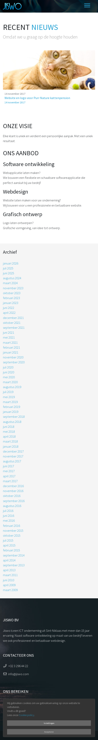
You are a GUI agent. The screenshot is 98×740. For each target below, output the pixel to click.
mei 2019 (9, 397)
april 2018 (9, 436)
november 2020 (13, 357)
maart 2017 (10, 481)
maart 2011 (10, 575)
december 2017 (13, 451)
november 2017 (13, 456)
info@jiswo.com (18, 674)
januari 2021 (10, 352)
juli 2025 (8, 268)
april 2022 (9, 312)
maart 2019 (10, 402)
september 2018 (14, 416)
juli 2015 (8, 540)
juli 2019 (8, 392)
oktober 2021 (11, 322)
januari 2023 (10, 303)
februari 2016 (11, 525)
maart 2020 (10, 382)
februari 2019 (11, 407)
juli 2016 (8, 511)
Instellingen (49, 723)
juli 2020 (8, 367)
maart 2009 (10, 590)
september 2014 (14, 555)
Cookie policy (26, 715)
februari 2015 (11, 550)
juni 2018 (8, 426)
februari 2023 (11, 298)
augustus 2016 (12, 506)
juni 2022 (8, 308)
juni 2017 (8, 466)
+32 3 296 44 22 (18, 666)
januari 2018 (10, 446)
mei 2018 (9, 431)
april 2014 (9, 560)
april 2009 (9, 585)
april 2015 (9, 545)
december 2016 (13, 486)
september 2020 (14, 362)
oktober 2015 (11, 535)
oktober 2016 (11, 496)
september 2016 (14, 501)
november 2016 (13, 491)
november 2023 (13, 288)
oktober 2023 (11, 293)
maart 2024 (10, 283)
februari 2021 (11, 347)
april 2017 (9, 476)
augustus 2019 (12, 387)
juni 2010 (8, 580)
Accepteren (49, 731)
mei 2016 (9, 520)
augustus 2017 (12, 461)
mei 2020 (9, 377)
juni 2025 (8, 273)
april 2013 (9, 570)
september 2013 (14, 565)
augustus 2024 (12, 278)
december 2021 (13, 318)
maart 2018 (10, 441)
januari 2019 (10, 411)
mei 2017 (9, 471)
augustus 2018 (12, 422)
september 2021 (14, 327)
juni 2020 (8, 372)
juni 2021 (8, 332)
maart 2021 (10, 342)
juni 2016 (8, 515)
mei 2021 (9, 337)
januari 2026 (10, 263)
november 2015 (13, 530)
